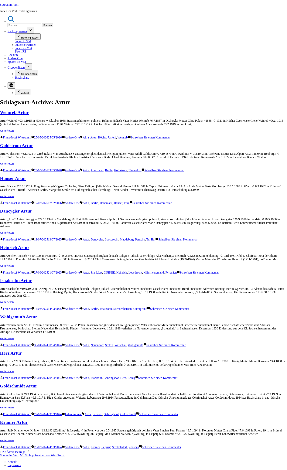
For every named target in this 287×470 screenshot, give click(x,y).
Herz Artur (11, 353)
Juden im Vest (23, 48)
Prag (126, 203)
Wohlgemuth (135, 345)
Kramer (95, 447)
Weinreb (123, 137)
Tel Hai (150, 239)
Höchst (102, 137)
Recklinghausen (17, 31)
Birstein (97, 414)
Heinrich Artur (14, 247)
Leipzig (106, 447)
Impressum (14, 465)
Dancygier (97, 239)
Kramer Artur (14, 422)
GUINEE (109, 272)
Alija (86, 137)
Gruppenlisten (16, 67)
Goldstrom (120, 170)
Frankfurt (96, 272)
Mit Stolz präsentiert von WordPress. (42, 455)
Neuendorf (134, 170)
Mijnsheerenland (154, 272)
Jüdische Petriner (25, 44)
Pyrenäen (171, 272)
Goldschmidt (128, 414)
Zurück (23, 91)
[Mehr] (11, 85)
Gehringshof (111, 378)
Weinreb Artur (14, 112)
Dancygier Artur (16, 211)
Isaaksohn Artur (16, 280)
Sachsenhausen (122, 308)
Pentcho (140, 239)
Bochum (13, 54)
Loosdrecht (111, 239)
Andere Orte (15, 58)
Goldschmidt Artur (18, 385)
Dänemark (106, 203)
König (131, 378)
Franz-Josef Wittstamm (17, 137)
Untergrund (140, 308)
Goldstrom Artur (16, 145)
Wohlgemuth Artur (18, 316)
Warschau (120, 345)
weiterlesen (7, 130)
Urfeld (112, 137)
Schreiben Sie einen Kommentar (150, 137)
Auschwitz (97, 170)
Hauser (118, 203)
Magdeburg (127, 239)
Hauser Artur (13, 178)
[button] (11, 21)
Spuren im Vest (9, 4)
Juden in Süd (23, 41)
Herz (123, 378)
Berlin (109, 170)
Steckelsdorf (119, 447)
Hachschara (22, 77)
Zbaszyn (134, 447)
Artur (93, 137)
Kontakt (12, 461)
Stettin (109, 345)
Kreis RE (20, 51)
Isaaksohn (106, 308)
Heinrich (121, 272)
